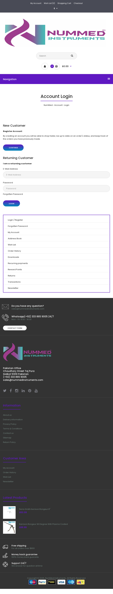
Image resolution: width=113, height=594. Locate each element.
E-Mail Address (10, 168)
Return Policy (9, 442)
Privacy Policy (9, 424)
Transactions (14, 281)
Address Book (15, 238)
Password (8, 182)
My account (8, 467)
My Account (35, 3)
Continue (13, 147)
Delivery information (13, 419)
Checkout (78, 3)
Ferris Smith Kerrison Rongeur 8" (34, 509)
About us (7, 415)
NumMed (48, 105)
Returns (11, 275)
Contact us (8, 433)
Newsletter (13, 288)
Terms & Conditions (12, 428)
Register (19, 220)
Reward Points (15, 269)
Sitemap (7, 437)
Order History (14, 250)
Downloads (13, 257)
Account (58, 105)
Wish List (12, 244)
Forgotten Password (13, 194)
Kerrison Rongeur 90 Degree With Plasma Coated (43, 524)
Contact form (15, 328)
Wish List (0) (49, 3)
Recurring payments (18, 263)
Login (66, 105)
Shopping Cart (64, 3)
